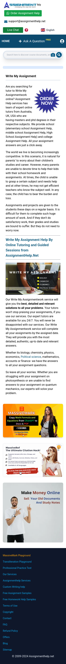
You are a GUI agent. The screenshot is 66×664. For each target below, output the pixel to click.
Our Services (10, 574)
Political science (31, 356)
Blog (5, 643)
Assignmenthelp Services (16, 580)
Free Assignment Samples (17, 593)
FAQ (5, 624)
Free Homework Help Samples (19, 599)
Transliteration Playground (17, 561)
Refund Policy (10, 630)
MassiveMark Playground (16, 555)
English (48, 30)
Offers (6, 637)
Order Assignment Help (23, 13)
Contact (7, 618)
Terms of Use (10, 605)
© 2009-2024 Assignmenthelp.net (33, 656)
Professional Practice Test (17, 568)
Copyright (8, 612)
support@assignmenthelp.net (24, 21)
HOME (6, 41)
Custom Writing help (14, 586)
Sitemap (7, 649)
